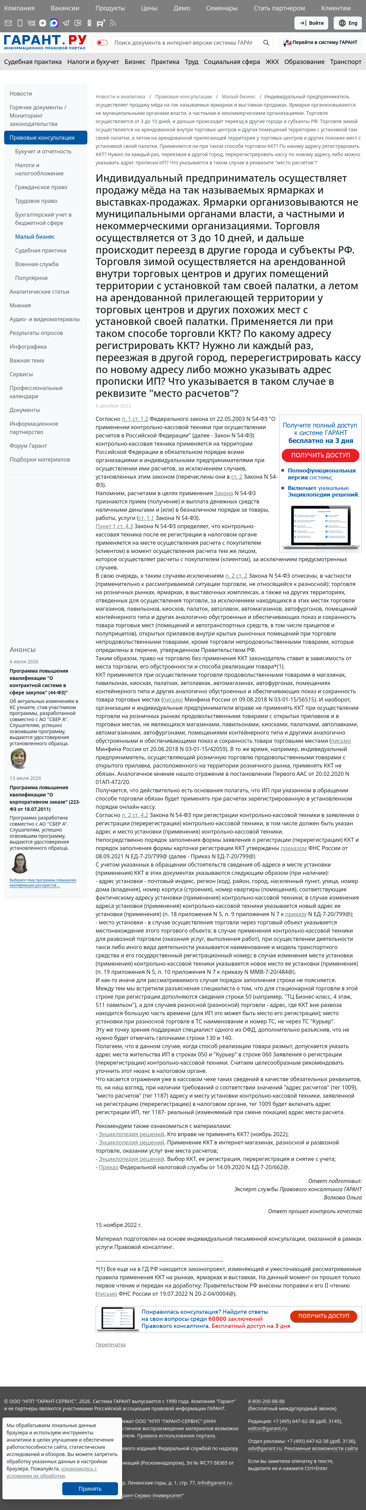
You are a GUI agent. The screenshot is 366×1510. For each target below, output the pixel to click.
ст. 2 (236, 476)
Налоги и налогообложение (39, 169)
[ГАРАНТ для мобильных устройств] (20, 23)
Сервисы (21, 374)
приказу (295, 914)
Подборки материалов (40, 459)
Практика (165, 61)
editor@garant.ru (267, 1428)
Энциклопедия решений (131, 1134)
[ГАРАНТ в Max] (54, 23)
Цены (149, 8)
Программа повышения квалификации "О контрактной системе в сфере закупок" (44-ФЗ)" (39, 681)
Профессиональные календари (36, 392)
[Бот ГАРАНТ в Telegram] (78, 23)
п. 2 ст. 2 (236, 575)
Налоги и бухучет (93, 61)
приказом (294, 848)
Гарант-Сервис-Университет (149, 1495)
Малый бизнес (35, 236)
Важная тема (27, 360)
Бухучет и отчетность (43, 151)
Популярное (31, 278)
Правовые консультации (42, 137)
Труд (191, 61)
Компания (19, 8)
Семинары (222, 8)
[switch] (102, 42)
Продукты (110, 8)
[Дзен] (42, 23)
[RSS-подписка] (113, 23)
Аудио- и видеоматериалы (45, 319)
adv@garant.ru (265, 1448)
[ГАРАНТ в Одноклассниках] (89, 23)
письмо (173, 699)
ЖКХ (272, 61)
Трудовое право (36, 201)
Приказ (108, 1167)
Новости (21, 93)
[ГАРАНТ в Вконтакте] (32, 23)
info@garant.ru (214, 1482)
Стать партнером (279, 8)
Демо (182, 8)
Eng (347, 23)
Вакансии (65, 8)
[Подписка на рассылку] (8, 23)
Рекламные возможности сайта (321, 1448)
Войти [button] (311, 23)
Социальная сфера (232, 61)
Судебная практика (33, 61)
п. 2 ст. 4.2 (135, 815)
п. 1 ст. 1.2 (135, 419)
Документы (25, 410)
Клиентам (336, 8)
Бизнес (135, 61)
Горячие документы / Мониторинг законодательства (38, 116)
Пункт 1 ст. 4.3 (114, 526)
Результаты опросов (36, 333)
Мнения (20, 305)
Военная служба (37, 264)
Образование (304, 61)
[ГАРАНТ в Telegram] (66, 23)
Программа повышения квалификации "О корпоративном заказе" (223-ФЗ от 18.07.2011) (45, 798)
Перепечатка (111, 1344)
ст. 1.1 (146, 518)
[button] (320, 42)
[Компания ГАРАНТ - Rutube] (101, 23)
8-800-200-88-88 (266, 1401)
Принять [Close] (90, 1488)
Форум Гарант (28, 445)
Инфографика (28, 346)
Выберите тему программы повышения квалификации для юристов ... (43, 883)
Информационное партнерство (34, 428)
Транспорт (346, 61)
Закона (223, 493)
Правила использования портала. (176, 1435)
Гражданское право (41, 187)
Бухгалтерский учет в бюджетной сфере (43, 219)
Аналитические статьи (39, 291)
